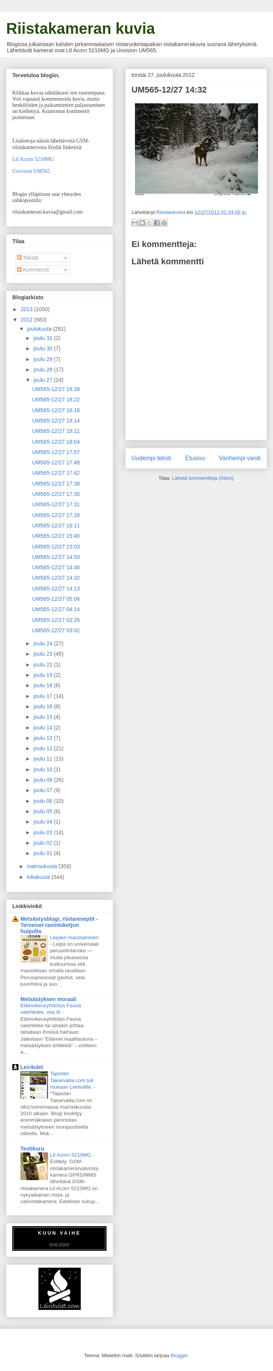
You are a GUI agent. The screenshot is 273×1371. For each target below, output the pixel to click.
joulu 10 (43, 769)
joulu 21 (43, 664)
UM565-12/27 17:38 (56, 484)
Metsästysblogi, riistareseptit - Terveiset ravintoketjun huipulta (59, 925)
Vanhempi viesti (240, 458)
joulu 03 (43, 832)
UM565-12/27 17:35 (56, 494)
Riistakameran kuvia (80, 28)
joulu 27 (43, 380)
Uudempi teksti (151, 458)
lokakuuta (39, 877)
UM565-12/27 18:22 (56, 399)
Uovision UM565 (31, 171)
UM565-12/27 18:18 (56, 410)
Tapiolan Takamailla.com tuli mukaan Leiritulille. (72, 1080)
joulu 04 (43, 822)
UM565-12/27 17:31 (56, 504)
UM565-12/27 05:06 (56, 599)
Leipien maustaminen (74, 937)
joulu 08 (43, 780)
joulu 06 (43, 801)
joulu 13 (43, 738)
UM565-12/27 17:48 (56, 462)
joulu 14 (43, 727)
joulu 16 (43, 706)
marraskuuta (42, 866)
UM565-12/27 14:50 (56, 557)
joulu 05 (43, 811)
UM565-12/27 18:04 (56, 442)
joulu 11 (43, 759)
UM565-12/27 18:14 (56, 421)
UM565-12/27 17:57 (56, 452)
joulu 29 (43, 359)
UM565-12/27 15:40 (56, 536)
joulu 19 (43, 675)
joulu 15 (43, 717)
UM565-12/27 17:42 (56, 473)
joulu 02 (43, 843)
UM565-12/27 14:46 (56, 567)
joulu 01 (43, 853)
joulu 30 (43, 348)
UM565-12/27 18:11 (56, 431)
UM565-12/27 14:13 (56, 588)
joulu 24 (43, 643)
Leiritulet (31, 1067)
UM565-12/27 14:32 (56, 578)
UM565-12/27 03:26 (56, 620)
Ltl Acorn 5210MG (33, 159)
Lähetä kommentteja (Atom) (202, 478)
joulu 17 (43, 696)
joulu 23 (43, 654)
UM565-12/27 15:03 (56, 547)
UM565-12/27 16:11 (56, 525)
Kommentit (33, 270)
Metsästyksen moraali (48, 999)
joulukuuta (40, 329)
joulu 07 (43, 790)
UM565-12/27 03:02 (56, 630)
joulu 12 (43, 748)
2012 (27, 320)
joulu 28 (43, 369)
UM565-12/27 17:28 (56, 515)
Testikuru (32, 1149)
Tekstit (27, 258)
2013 (27, 309)
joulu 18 (43, 685)
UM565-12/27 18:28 (56, 389)
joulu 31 (43, 338)
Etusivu (195, 458)
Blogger (179, 1355)
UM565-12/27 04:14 (56, 609)
